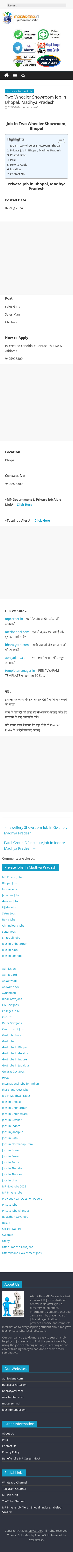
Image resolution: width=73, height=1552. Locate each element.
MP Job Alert (10, 1495)
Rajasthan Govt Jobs (15, 1216)
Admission (9, 968)
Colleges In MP (11, 1011)
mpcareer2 (32, 107)
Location (15, 169)
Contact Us (9, 1446)
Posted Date (18, 155)
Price (5, 1440)
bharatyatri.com (17, 645)
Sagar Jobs (9, 931)
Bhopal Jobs (10, 883)
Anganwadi (9, 981)
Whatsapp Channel (14, 1482)
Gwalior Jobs (10, 901)
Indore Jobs (9, 889)
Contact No (17, 174)
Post (13, 160)
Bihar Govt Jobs (12, 999)
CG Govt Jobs (10, 1005)
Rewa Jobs (8, 919)
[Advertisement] (36, 258)
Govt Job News (11, 1035)
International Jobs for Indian (20, 1083)
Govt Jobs (8, 1041)
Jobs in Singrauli (12, 1174)
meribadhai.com (17, 632)
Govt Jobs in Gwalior (15, 1053)
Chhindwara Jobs (13, 925)
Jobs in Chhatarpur (14, 943)
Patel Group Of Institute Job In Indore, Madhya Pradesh (35, 845)
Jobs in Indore (11, 1126)
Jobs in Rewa (10, 1150)
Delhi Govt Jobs (12, 1023)
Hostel (6, 1077)
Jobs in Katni (10, 950)
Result (6, 1223)
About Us (8, 1433)
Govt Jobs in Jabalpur (15, 1065)
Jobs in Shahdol (12, 956)
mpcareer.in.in (11, 1403)
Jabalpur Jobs (10, 895)
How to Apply (18, 164)
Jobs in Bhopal (11, 1102)
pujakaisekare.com (14, 1385)
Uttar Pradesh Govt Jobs (17, 1247)
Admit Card (9, 975)
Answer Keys (10, 987)
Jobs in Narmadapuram (17, 1144)
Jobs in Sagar (10, 1156)
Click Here (24, 505)
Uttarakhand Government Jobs (22, 1253)
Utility (6, 1241)
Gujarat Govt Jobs (13, 1071)
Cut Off (6, 1017)
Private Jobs (9, 1204)
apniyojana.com (16, 657)
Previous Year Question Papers (22, 1198)
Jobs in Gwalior (12, 1120)
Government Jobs (13, 1029)
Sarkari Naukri (11, 1229)
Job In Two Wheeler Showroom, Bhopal (35, 145)
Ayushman (9, 993)
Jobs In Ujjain (10, 1180)
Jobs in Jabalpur (12, 1132)
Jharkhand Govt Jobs (15, 1089)
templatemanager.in (20, 670)
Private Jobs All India (15, 1210)
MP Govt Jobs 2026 (14, 1186)
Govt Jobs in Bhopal (14, 1047)
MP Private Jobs (12, 877)
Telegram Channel (14, 1489)
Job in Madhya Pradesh (19, 91)
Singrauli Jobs (11, 937)
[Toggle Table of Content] (59, 139)
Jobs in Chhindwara (15, 1114)
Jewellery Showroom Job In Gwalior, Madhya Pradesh (35, 830)
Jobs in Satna (10, 1162)
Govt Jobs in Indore (14, 1059)
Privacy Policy (10, 1452)
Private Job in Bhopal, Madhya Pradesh (35, 150)
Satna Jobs (9, 913)
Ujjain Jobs (9, 907)
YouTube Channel (13, 1501)
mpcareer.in (14, 619)
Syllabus (7, 1235)
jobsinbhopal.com (14, 1409)
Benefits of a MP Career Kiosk (21, 1458)
